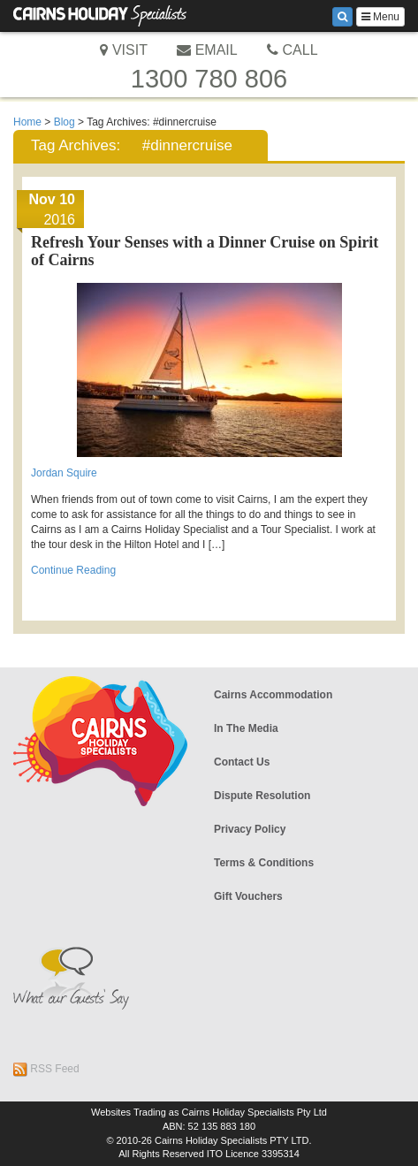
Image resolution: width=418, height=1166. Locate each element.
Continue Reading (73, 570)
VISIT (123, 49)
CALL (292, 49)
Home (27, 122)
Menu (380, 17)
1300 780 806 (209, 79)
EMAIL (207, 49)
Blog (64, 122)
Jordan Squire (64, 473)
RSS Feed (46, 1070)
